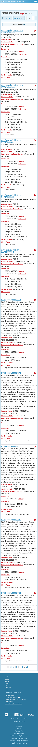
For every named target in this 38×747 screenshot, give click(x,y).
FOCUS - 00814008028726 (11, 373)
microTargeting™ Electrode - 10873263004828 (12, 141)
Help (6, 690)
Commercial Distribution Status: (12, 44)
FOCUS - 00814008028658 (11, 520)
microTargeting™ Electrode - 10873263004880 (12, 31)
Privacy (19, 728)
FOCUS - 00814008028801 (11, 300)
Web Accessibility (19, 733)
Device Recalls (9, 701)
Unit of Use (22, 54)
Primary (21, 52)
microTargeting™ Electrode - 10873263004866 (12, 86)
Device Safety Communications (13, 704)
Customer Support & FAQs (19, 719)
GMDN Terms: (5, 77)
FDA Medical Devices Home (12, 697)
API (6, 685)
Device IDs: (5, 49)
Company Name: (6, 39)
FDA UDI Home (9, 695)
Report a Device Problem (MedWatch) (15, 699)
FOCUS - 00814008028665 (11, 446)
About (7, 681)
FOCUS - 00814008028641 (11, 593)
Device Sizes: (5, 57)
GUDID (19, 7)
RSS (19, 723)
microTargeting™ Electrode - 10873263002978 (12, 251)
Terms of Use (19, 731)
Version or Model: (7, 42)
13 (27, 667)
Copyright (19, 726)
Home (7, 679)
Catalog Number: (7, 75)
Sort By (8, 18)
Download (8, 687)
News (6, 683)
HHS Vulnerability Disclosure (19, 736)
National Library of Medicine (14, 1)
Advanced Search (19, 721)
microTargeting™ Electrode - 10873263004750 (12, 196)
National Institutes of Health (19, 738)
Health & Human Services (19, 743)
